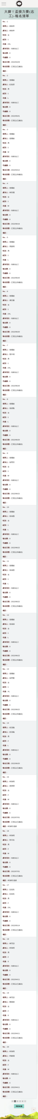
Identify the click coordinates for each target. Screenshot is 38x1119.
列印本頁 (19, 1106)
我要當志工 (15, 48)
